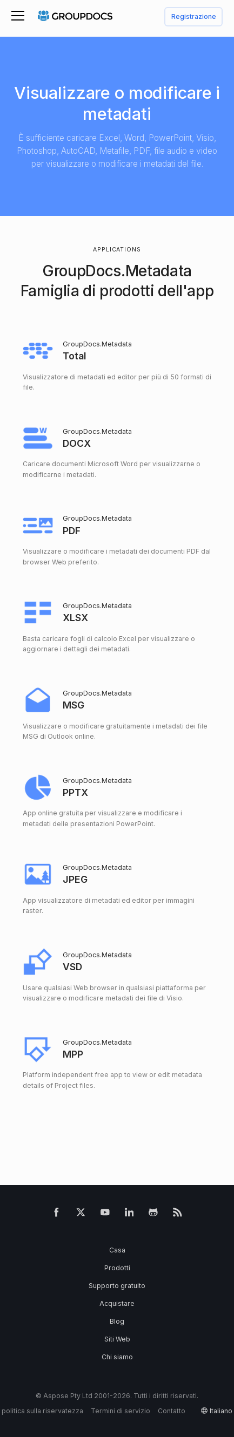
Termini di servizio (120, 1411)
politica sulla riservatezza (42, 1411)
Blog (117, 1321)
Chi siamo (117, 1357)
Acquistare (117, 1303)
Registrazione (193, 17)
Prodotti (117, 1268)
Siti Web (117, 1339)
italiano (221, 1411)
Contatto (171, 1411)
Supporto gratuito (117, 1286)
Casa (117, 1250)
